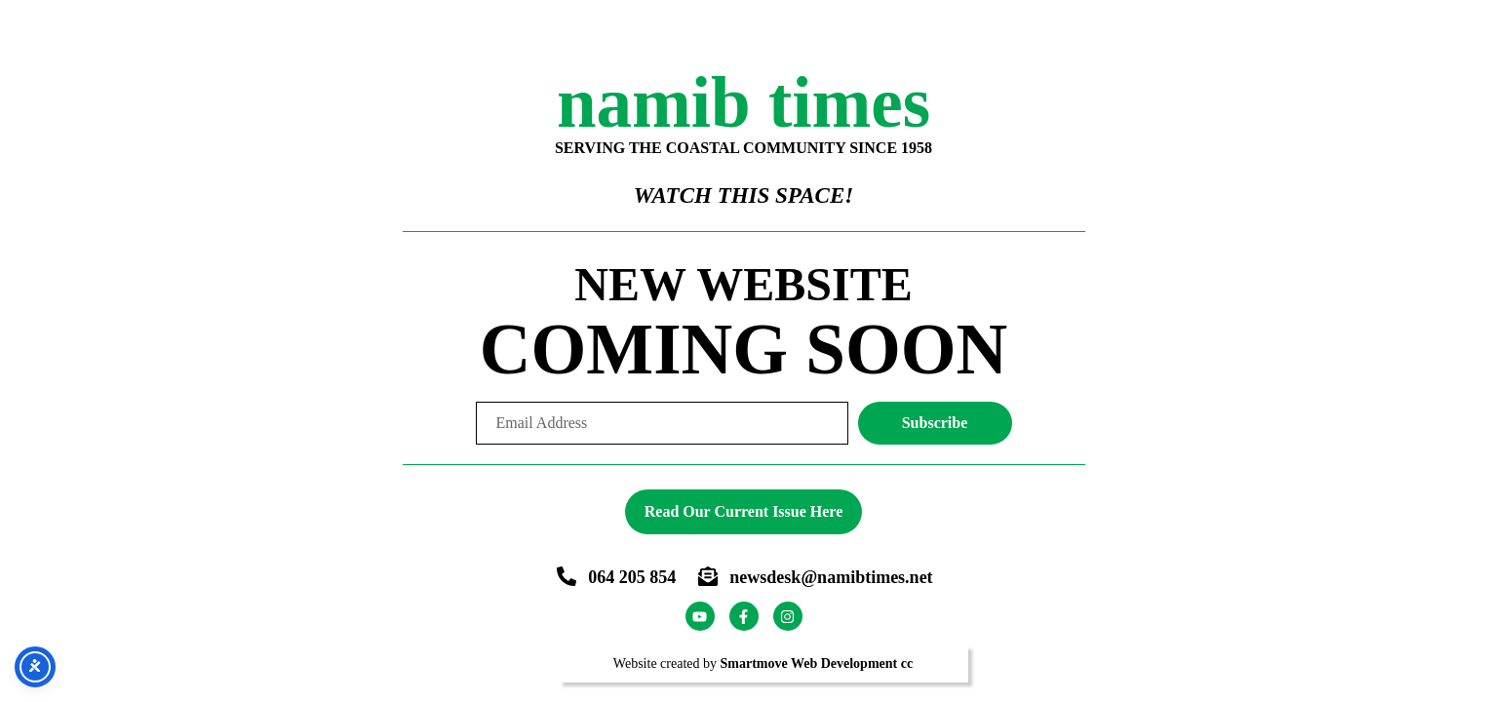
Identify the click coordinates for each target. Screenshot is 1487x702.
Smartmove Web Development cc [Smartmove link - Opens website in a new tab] (817, 663)
